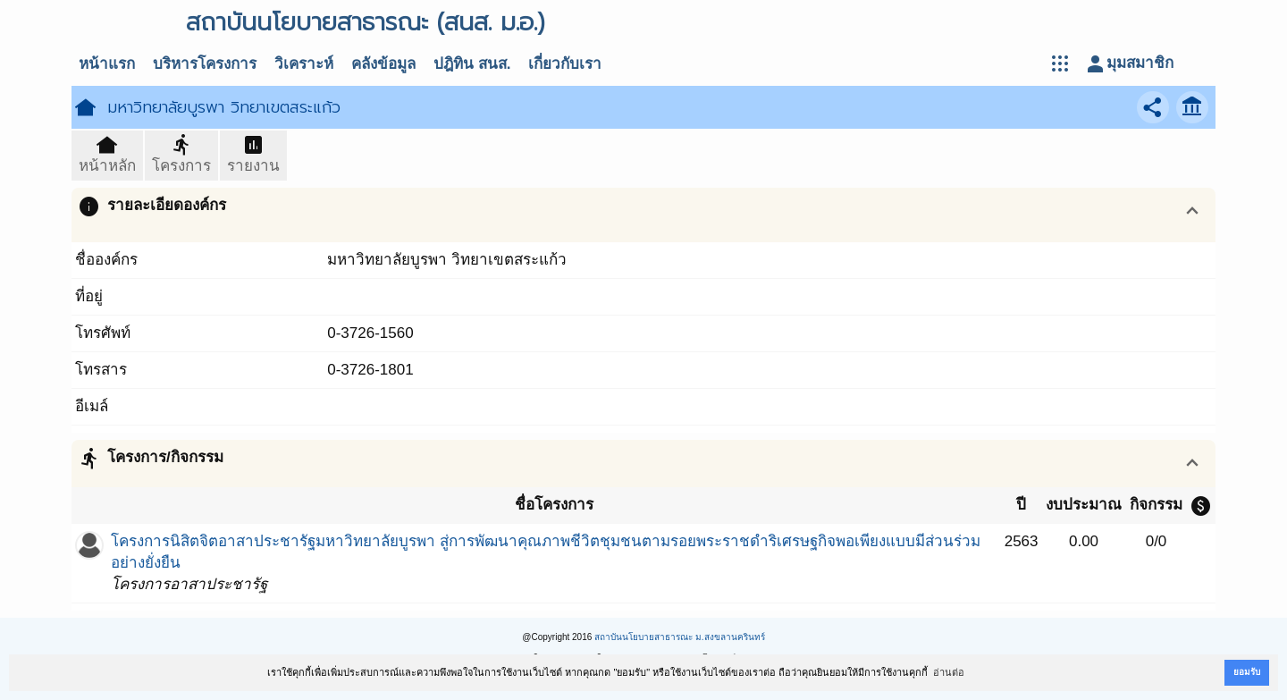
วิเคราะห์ (303, 63)
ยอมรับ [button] (1246, 672)
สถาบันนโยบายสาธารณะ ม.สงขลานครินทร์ (679, 637)
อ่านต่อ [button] (948, 672)
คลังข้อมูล (383, 63)
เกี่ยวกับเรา (564, 63)
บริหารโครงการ (205, 63)
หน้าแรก (107, 63)
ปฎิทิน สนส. (471, 63)
